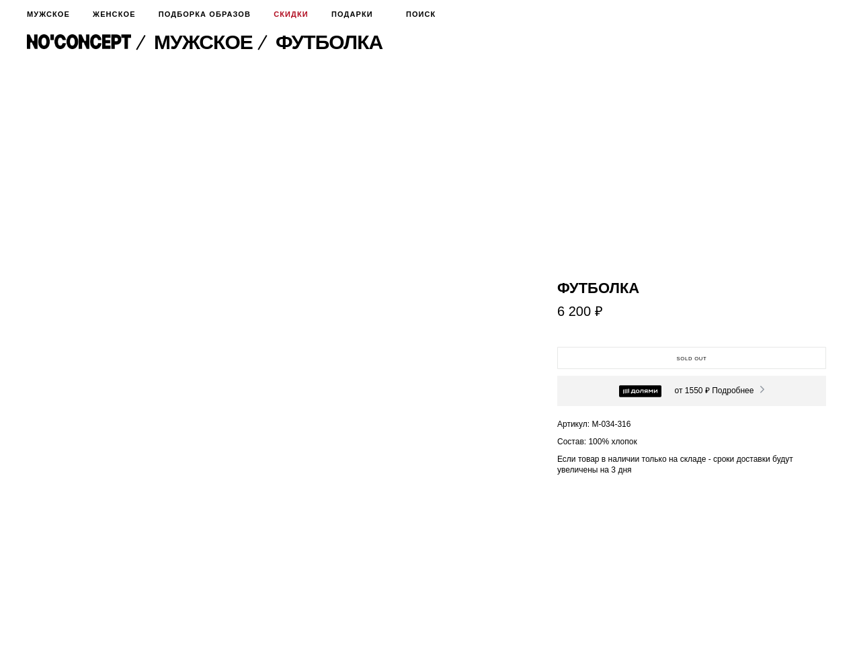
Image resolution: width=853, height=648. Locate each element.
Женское (114, 14)
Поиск (416, 14)
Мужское (48, 14)
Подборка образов (205, 14)
